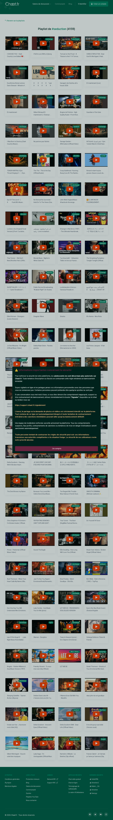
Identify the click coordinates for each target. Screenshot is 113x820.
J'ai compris (56, 449)
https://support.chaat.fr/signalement (30, 405)
